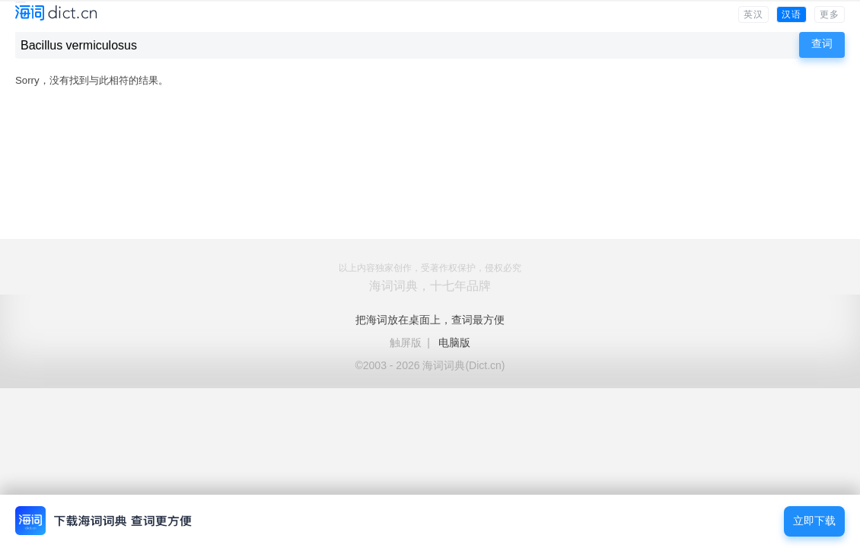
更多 (829, 14)
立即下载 (814, 521)
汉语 (791, 14)
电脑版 (454, 342)
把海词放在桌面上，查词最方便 (430, 320)
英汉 (753, 14)
